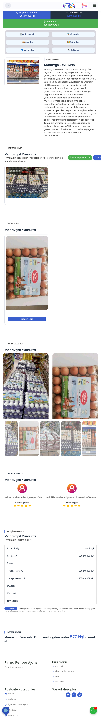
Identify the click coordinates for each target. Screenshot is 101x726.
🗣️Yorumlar (27, 50)
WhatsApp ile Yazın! (80, 157)
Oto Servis (12, 710)
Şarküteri (12, 699)
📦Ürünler (27, 42)
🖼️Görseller (73, 42)
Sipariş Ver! (27, 318)
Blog (57, 676)
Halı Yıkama (13, 715)
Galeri (11, 694)
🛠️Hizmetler (73, 34)
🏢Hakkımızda (27, 34)
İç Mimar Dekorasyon (18, 704)
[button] (95, 386)
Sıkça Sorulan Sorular (64, 671)
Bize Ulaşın (59, 681)
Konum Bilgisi (74, 15)
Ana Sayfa (59, 666)
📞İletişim (73, 50)
